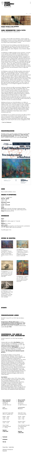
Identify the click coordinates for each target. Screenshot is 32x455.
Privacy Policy (5, 447)
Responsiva (5, 450)
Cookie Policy (11, 447)
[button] (27, 13)
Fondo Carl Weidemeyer (6, 122)
